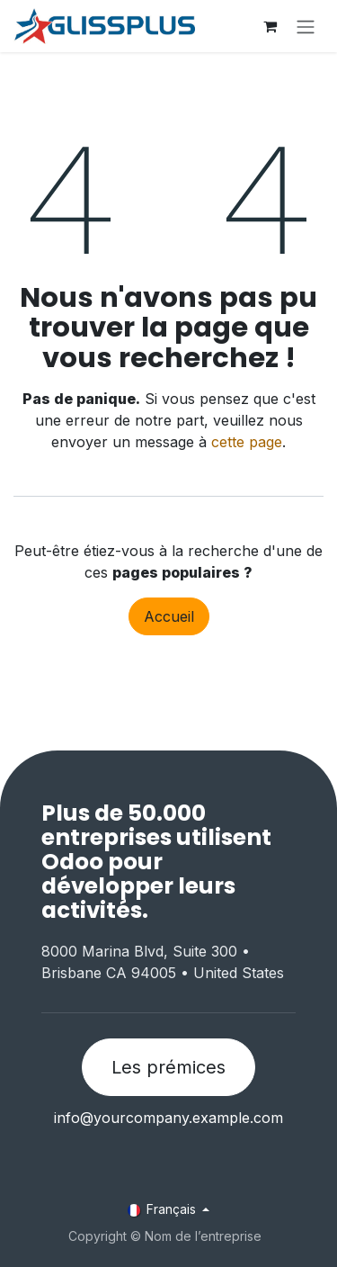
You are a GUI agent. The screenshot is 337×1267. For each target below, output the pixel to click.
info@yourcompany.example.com (168, 1118)
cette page (246, 442)
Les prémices (168, 1067)
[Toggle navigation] (306, 26)
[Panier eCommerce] (270, 26)
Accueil (169, 616)
